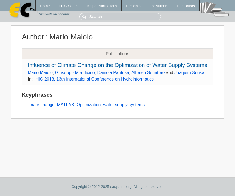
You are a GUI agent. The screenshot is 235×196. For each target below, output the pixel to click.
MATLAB (65, 104)
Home (45, 6)
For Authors (159, 6)
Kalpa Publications (102, 6)
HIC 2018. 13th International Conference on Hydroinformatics (95, 79)
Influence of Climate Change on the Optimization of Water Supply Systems (117, 65)
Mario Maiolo (40, 72)
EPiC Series (68, 6)
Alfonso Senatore (148, 72)
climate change (40, 104)
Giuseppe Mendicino (75, 72)
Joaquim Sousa (189, 72)
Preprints (133, 6)
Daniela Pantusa (113, 72)
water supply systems (124, 104)
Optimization (88, 104)
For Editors (186, 6)
